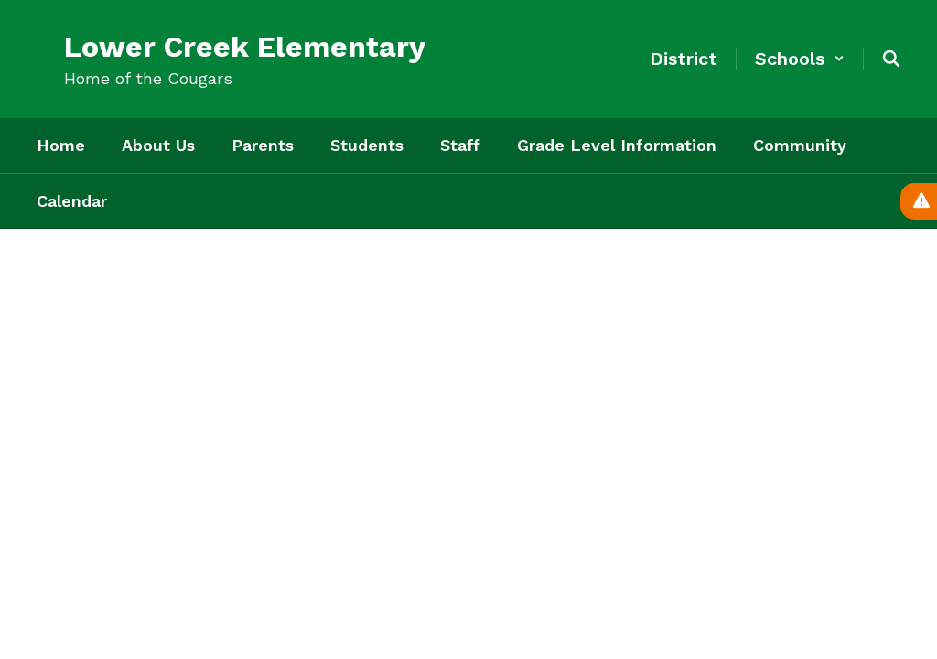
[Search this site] (891, 58)
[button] (800, 59)
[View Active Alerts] (918, 201)
